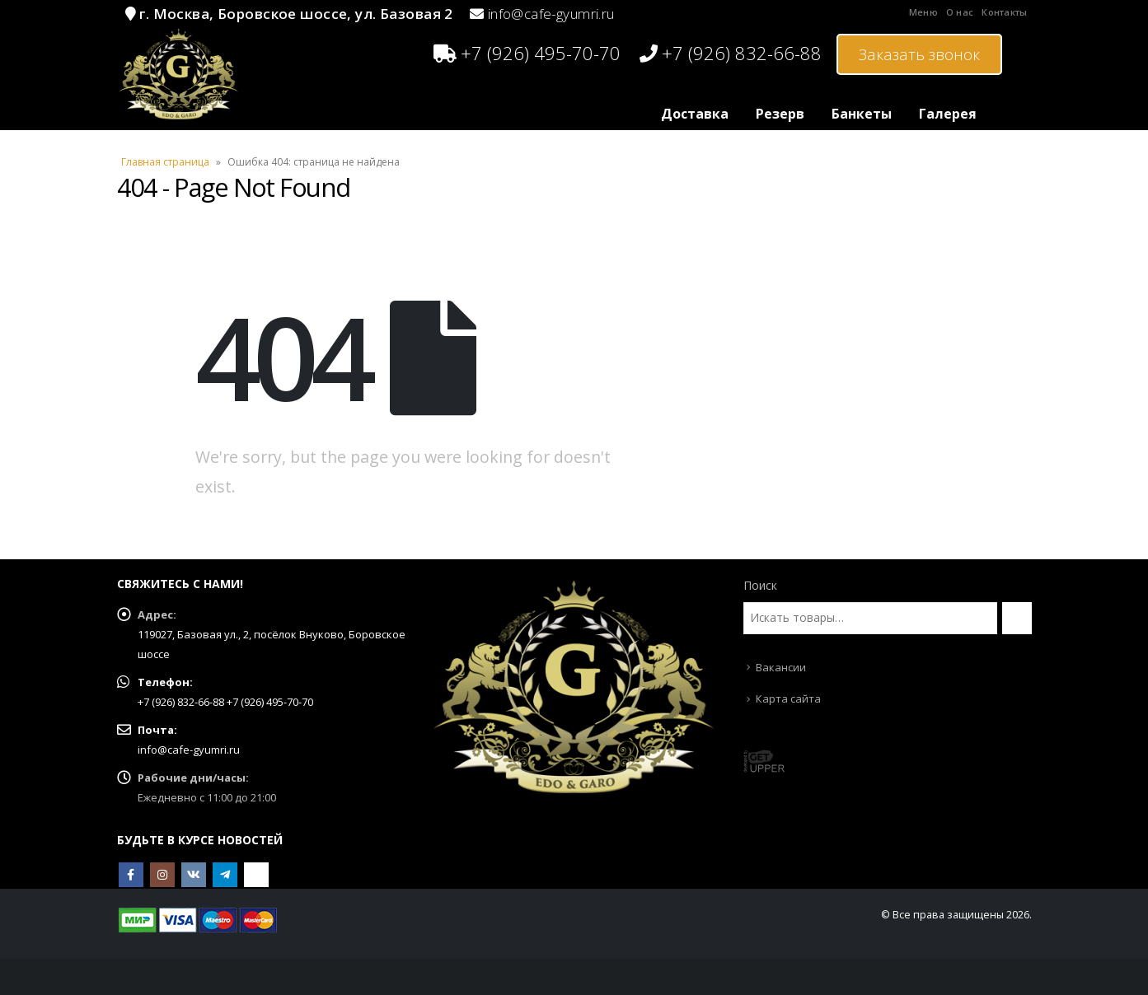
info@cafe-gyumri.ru (551, 13)
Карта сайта (788, 698)
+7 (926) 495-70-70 (527, 52)
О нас (959, 12)
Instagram (162, 874)
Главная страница (165, 162)
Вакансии (781, 667)
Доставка (695, 114)
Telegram (225, 874)
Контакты (1004, 12)
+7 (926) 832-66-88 (731, 52)
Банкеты (862, 114)
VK (193, 874)
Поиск (760, 585)
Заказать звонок (919, 54)
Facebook (131, 874)
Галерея (948, 114)
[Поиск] (1017, 617)
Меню (923, 12)
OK (256, 874)
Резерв (780, 114)
